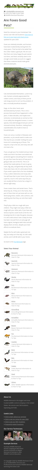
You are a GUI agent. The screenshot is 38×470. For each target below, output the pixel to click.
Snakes (13, 366)
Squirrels (14, 261)
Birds (13, 350)
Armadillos (15, 317)
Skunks (13, 277)
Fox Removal (18, 242)
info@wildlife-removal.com (15, 11)
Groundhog (15, 309)
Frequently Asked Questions (14, 424)
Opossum (14, 269)
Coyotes (14, 342)
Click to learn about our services (15, 417)
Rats (12, 285)
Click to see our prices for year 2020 (17, 419)
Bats (12, 358)
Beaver (13, 326)
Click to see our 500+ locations (15, 422)
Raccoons (14, 253)
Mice (13, 293)
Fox (12, 334)
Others (13, 382)
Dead (13, 374)
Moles (13, 301)
